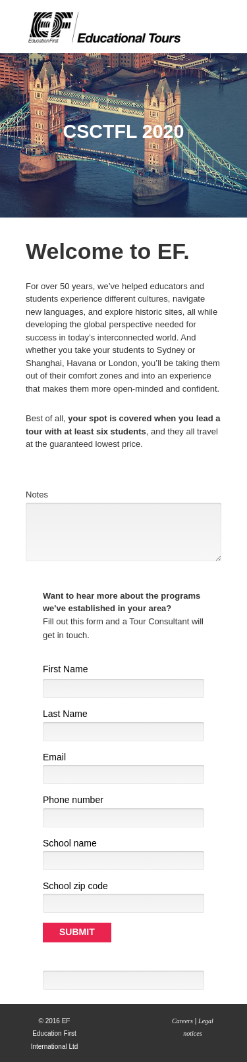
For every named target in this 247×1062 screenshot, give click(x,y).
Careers (182, 1021)
